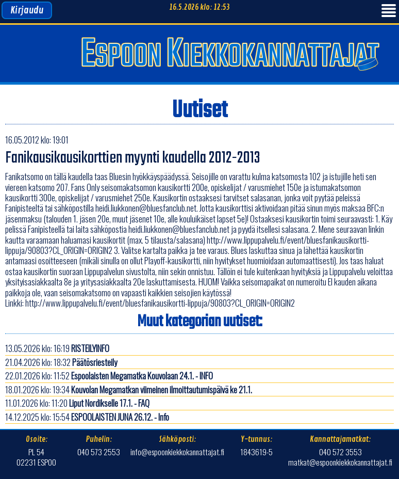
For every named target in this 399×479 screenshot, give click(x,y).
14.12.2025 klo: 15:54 (87, 416)
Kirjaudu (26, 10)
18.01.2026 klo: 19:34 (128, 389)
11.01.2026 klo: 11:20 (77, 402)
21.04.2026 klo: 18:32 (61, 362)
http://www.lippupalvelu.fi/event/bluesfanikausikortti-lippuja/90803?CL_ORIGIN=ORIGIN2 (160, 302)
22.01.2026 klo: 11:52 (109, 375)
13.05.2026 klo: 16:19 (57, 348)
